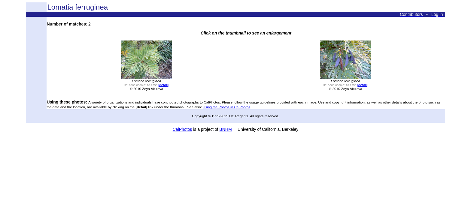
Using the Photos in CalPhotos (226, 107)
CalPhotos (182, 129)
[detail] (163, 85)
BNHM (225, 129)
